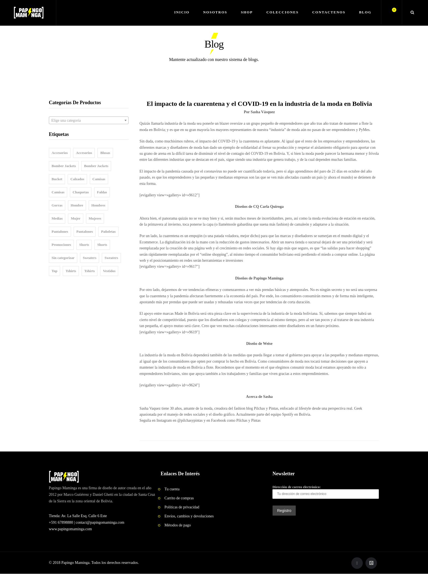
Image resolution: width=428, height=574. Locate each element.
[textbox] (88, 120)
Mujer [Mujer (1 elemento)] (75, 218)
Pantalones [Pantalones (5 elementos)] (84, 231)
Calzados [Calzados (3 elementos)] (77, 179)
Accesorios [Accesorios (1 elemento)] (84, 153)
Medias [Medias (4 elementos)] (57, 218)
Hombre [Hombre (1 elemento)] (77, 205)
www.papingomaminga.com (70, 529)
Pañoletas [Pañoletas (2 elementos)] (108, 231)
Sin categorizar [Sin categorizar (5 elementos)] (63, 258)
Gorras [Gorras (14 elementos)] (57, 205)
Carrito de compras (179, 498)
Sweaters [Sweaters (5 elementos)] (89, 258)
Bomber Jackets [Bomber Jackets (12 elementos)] (64, 166)
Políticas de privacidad (182, 507)
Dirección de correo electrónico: (325, 492)
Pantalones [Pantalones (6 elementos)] (60, 231)
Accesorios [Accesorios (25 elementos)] (60, 153)
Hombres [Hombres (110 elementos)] (98, 205)
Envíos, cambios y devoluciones (189, 516)
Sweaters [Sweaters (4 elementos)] (111, 258)
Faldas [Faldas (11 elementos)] (102, 192)
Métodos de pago (178, 525)
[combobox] (89, 120)
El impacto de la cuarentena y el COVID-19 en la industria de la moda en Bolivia (259, 103)
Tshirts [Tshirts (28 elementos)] (89, 271)
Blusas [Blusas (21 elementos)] (105, 153)
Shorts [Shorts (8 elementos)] (84, 245)
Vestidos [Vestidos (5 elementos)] (109, 271)
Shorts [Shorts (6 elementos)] (102, 245)
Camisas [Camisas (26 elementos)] (99, 179)
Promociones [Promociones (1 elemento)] (61, 245)
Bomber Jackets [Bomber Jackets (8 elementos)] (96, 166)
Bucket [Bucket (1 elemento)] (57, 179)
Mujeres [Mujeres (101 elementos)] (95, 218)
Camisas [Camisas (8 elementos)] (58, 192)
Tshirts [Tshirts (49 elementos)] (71, 271)
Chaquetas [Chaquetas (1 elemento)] (81, 192)
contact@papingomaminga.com (100, 522)
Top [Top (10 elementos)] (54, 271)
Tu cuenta (172, 489)
